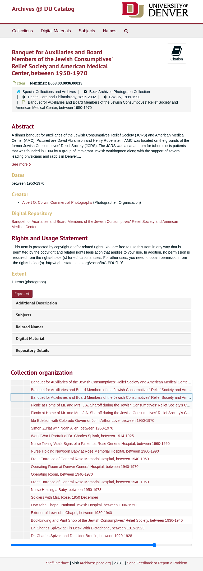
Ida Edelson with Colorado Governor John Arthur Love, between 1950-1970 (92, 420)
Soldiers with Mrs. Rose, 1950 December (64, 497)
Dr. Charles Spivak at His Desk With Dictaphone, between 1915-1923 (88, 528)
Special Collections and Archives (49, 92)
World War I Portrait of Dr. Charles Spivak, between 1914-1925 (82, 436)
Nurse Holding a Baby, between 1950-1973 (66, 490)
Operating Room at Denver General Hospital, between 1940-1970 (85, 466)
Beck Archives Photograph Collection (119, 92)
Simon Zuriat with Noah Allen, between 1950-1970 (72, 428)
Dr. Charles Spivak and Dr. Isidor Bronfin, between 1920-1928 (81, 536)
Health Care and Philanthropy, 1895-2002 (62, 97)
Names (109, 31)
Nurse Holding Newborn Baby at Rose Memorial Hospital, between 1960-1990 (95, 451)
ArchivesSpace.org (95, 563)
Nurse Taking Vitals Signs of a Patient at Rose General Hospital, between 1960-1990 (100, 443)
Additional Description (36, 303)
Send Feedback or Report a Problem (157, 563)
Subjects (87, 31)
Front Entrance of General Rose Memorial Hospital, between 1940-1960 (90, 459)
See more (21, 164)
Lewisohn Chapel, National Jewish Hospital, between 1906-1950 (83, 505)
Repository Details (32, 350)
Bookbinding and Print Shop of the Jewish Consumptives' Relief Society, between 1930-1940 (107, 520)
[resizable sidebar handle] (101, 545)
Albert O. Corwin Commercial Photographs (57, 202)
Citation (176, 53)
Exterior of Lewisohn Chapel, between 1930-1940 (71, 513)
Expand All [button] (22, 294)
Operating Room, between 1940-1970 (62, 474)
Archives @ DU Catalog (43, 9)
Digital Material (30, 338)
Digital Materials (56, 31)
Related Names (29, 327)
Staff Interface (57, 563)
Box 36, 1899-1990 (124, 97)
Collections (22, 31)
